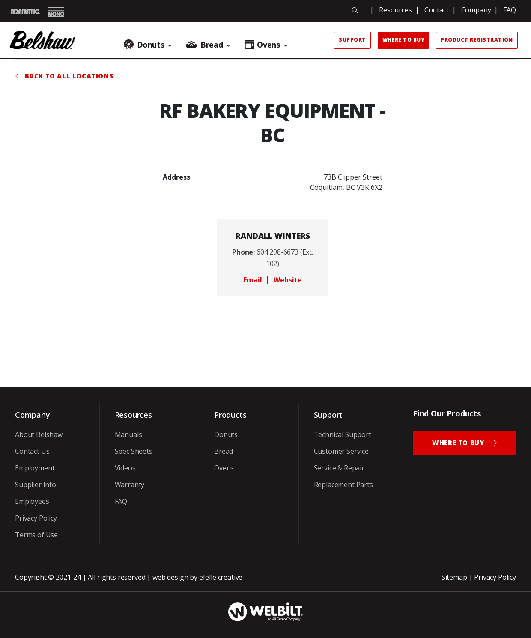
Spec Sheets (133, 451)
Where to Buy (403, 39)
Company (476, 10)
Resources (395, 10)
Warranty (130, 484)
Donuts (226, 434)
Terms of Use (36, 534)
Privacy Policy (36, 518)
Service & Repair (339, 468)
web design (170, 577)
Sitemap (454, 577)
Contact (436, 10)
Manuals (128, 434)
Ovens (224, 468)
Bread (223, 451)
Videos (125, 468)
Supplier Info (35, 484)
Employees (32, 501)
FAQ (509, 10)
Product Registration (477, 39)
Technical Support (342, 434)
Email (252, 280)
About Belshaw (39, 434)
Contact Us (32, 451)
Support (352, 39)
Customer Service (341, 451)
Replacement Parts (343, 484)
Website (288, 280)
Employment (34, 468)
